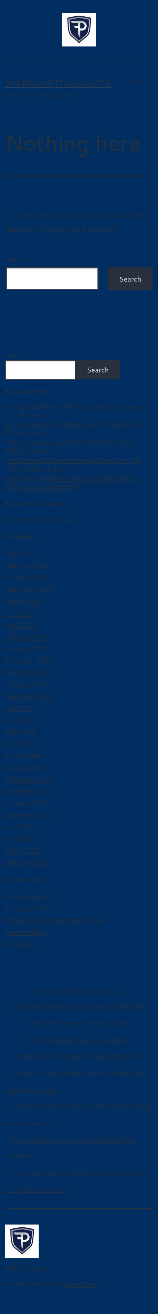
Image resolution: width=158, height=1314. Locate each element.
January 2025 (25, 648)
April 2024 (21, 743)
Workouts (19, 943)
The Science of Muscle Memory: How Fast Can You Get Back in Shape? (72, 464)
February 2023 (27, 861)
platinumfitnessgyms (58, 83)
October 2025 (26, 577)
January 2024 (25, 767)
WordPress (81, 1283)
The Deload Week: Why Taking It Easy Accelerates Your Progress (78, 411)
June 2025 (20, 612)
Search (15, 354)
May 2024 (20, 731)
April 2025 (21, 624)
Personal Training (30, 908)
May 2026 (20, 553)
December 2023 (28, 778)
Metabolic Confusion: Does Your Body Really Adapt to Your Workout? (70, 482)
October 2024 (26, 684)
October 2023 (26, 802)
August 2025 (24, 601)
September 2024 (29, 696)
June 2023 (20, 826)
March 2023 (23, 849)
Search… (17, 258)
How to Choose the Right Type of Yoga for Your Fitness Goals (74, 428)
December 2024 (28, 660)
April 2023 (21, 838)
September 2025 (29, 589)
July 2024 (19, 707)
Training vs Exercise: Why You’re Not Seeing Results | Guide (69, 446)
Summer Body (25, 931)
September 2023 (29, 814)
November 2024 (29, 672)
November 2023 (29, 790)
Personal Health (28, 896)
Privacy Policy (25, 1268)
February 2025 (27, 636)
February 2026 (27, 565)
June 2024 (20, 719)
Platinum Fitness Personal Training (55, 920)
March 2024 (23, 755)
